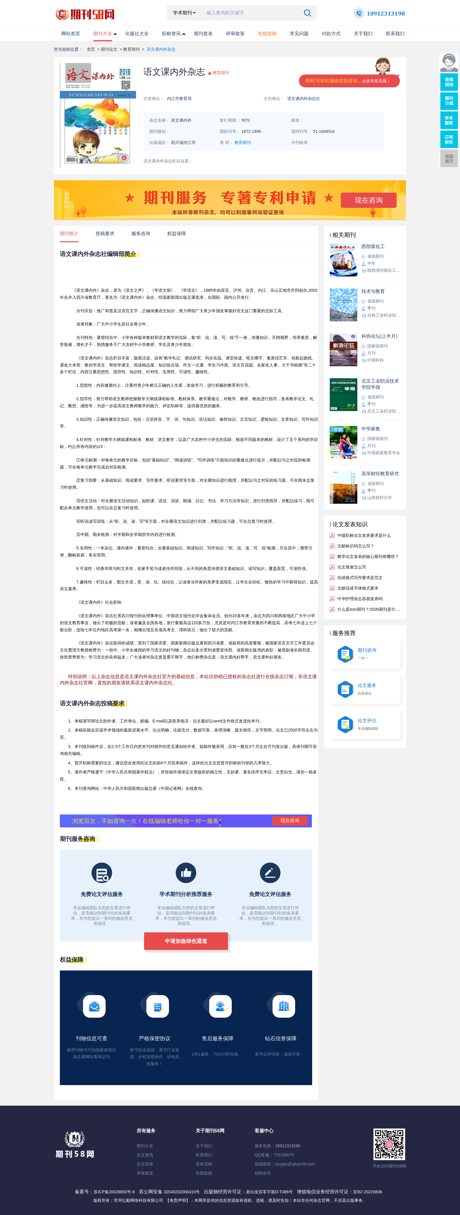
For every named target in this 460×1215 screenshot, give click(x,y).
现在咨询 (369, 200)
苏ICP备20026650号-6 (114, 1191)
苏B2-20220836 (367, 1191)
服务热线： (277, 1146)
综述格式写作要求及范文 (360, 577)
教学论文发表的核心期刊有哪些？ (368, 556)
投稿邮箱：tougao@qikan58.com (285, 1164)
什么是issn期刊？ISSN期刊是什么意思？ (374, 609)
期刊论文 (109, 49)
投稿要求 (105, 233)
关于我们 (363, 33)
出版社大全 (137, 33)
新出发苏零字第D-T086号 (269, 1191)
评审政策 (235, 33)
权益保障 (176, 233)
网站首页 (70, 33)
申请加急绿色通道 (186, 941)
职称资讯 (171, 33)
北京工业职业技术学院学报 (380, 384)
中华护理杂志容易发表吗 (360, 598)
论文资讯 (145, 1155)
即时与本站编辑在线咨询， (348, 80)
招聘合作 (263, 1173)
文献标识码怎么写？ (355, 546)
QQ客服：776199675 (274, 1155)
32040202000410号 (182, 1191)
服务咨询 (140, 233)
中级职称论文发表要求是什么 (364, 535)
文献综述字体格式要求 (357, 588)
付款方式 (331, 33)
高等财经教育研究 (380, 473)
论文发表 (145, 1164)
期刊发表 (203, 33)
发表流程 (204, 1164)
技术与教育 (373, 291)
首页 (91, 49)
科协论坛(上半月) (379, 336)
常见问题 (299, 33)
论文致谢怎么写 (351, 567)
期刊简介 (69, 233)
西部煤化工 (373, 246)
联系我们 (395, 33)
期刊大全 (102, 33)
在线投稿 (204, 1173)
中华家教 (370, 428)
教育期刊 (131, 49)
